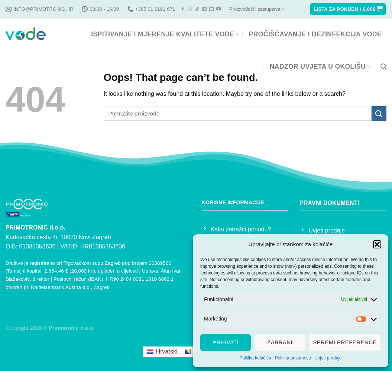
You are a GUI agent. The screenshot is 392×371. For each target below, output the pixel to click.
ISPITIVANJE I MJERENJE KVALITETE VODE (165, 34)
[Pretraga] (383, 66)
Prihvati (226, 342)
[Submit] (379, 113)
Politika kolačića (255, 358)
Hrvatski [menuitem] (167, 351)
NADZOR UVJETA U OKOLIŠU (320, 66)
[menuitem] (162, 351)
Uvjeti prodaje (327, 358)
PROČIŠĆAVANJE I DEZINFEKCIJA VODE (315, 34)
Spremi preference (345, 342)
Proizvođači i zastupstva (257, 9)
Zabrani (279, 342)
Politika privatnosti (293, 358)
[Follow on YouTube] (218, 9)
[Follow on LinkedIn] (211, 9)
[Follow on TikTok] (197, 9)
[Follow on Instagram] (190, 9)
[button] (377, 244)
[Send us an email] (204, 9)
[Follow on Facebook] (183, 9)
